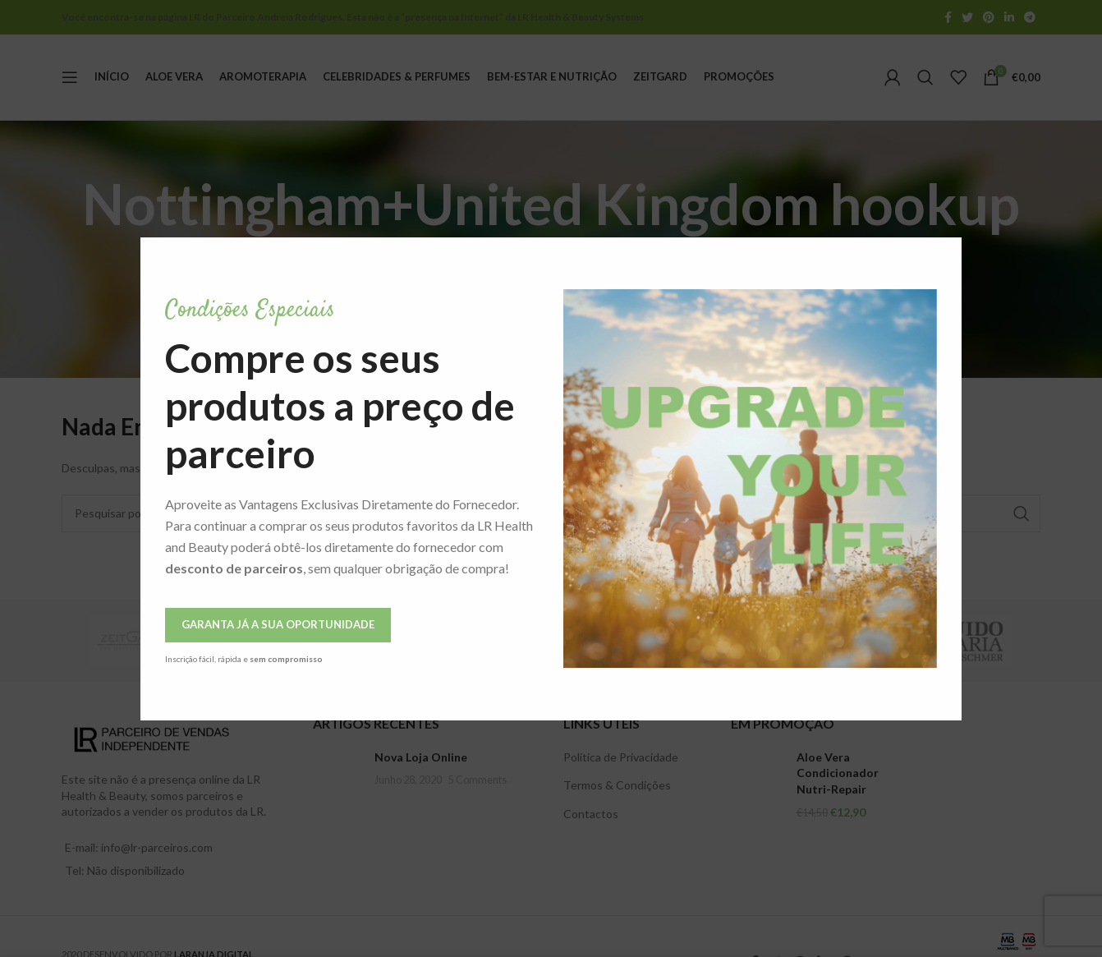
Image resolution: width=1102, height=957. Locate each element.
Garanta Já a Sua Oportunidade (199, 624)
